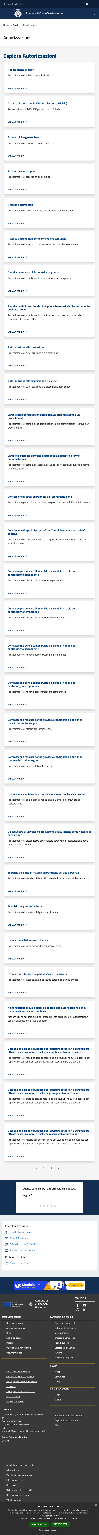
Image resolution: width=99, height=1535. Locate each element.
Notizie (58, 1371)
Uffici (8, 1332)
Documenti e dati (14, 1352)
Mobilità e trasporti (64, 1357)
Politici (9, 1342)
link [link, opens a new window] (76, 1518)
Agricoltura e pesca (15, 1401)
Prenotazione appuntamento (68, 1415)
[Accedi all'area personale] (87, 4)
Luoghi (58, 1394)
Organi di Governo (14, 1323)
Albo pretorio (12, 1470)
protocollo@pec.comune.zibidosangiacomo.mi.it (24, 1431)
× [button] (96, 1505)
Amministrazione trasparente (20, 1465)
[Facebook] (77, 1306)
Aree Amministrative (16, 1328)
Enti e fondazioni (14, 1337)
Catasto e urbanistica (65, 1347)
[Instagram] (77, 1309)
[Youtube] (84, 1306)
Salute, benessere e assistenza (20, 1391)
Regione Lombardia (13, 4)
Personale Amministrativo (18, 1347)
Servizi (16, 25)
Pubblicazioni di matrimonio (19, 1475)
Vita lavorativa (61, 1332)
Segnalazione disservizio (66, 1420)
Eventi (58, 1399)
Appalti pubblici (62, 1342)
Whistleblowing (13, 1499)
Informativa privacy (15, 1480)
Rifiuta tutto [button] (60, 1524)
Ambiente (11, 1386)
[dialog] (49, 1518)
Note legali (11, 1485)
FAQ (57, 1425)
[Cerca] (93, 13)
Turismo (58, 1352)
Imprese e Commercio (65, 1337)
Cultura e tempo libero (65, 1328)
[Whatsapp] (84, 1309)
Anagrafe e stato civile (65, 1323)
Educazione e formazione (18, 1371)
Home (6, 25)
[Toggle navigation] (5, 13)
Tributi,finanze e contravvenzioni (21, 1381)
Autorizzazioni (13, 1396)
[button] (49, 1530)
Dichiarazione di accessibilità (19, 1490)
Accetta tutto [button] (39, 1524)
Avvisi (57, 1381)
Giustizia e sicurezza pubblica (20, 1376)
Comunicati (60, 1376)
